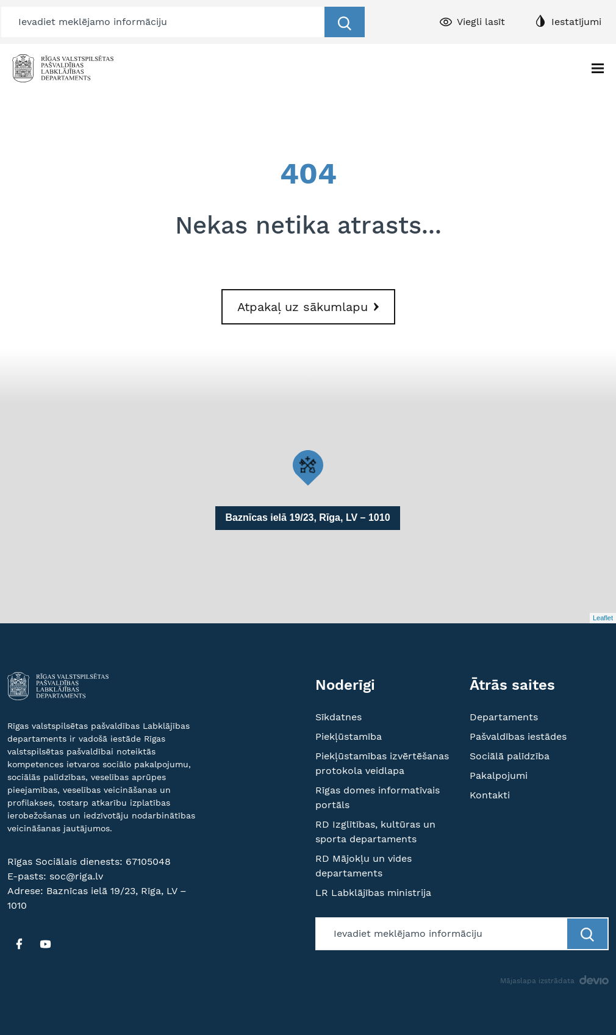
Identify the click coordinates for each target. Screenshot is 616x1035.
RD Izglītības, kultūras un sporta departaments (375, 831)
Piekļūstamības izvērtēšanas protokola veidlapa (382, 763)
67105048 (148, 861)
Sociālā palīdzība (510, 756)
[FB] (18, 944)
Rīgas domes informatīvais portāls (377, 797)
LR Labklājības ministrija (373, 892)
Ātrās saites (512, 684)
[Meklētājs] (163, 22)
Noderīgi (345, 684)
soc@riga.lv (76, 876)
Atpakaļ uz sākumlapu (302, 306)
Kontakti (490, 795)
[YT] (45, 944)
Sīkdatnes (338, 717)
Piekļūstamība (348, 736)
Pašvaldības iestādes (518, 736)
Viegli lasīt (481, 21)
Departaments (504, 717)
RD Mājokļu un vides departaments (363, 866)
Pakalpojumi (499, 775)
